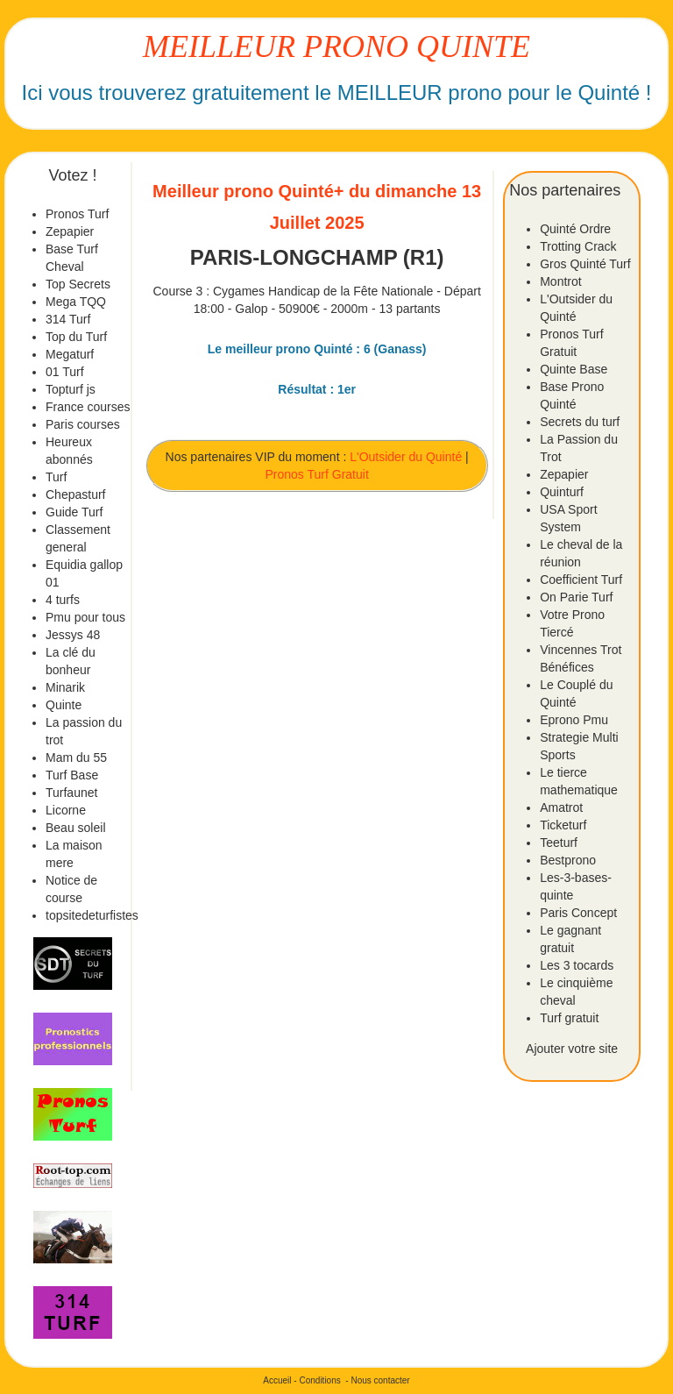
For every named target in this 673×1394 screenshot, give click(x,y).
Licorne (66, 810)
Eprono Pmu (574, 720)
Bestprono (568, 860)
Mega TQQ (76, 302)
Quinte (63, 705)
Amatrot (561, 807)
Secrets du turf (580, 422)
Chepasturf (75, 494)
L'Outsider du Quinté (406, 457)
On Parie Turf (576, 597)
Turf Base (72, 775)
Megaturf (70, 354)
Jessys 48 (73, 635)
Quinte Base (573, 369)
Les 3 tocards (576, 965)
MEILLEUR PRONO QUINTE (336, 46)
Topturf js (71, 389)
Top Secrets (78, 284)
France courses (88, 407)
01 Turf (65, 372)
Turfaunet (71, 793)
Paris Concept (578, 913)
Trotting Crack (578, 246)
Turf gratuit (569, 1018)
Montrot (560, 281)
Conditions (319, 1380)
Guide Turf (74, 512)
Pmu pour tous (85, 617)
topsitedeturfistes (92, 915)
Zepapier (70, 231)
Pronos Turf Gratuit (317, 474)
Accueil (277, 1380)
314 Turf (68, 319)
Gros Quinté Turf (585, 264)
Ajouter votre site (572, 1049)
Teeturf (558, 843)
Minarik (65, 687)
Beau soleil (76, 828)
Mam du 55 (76, 757)
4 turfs (63, 600)
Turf (56, 477)
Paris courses (83, 424)
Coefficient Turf (581, 580)
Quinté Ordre (575, 229)
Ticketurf (563, 825)
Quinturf (562, 492)
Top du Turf (76, 337)
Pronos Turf (77, 214)
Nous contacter (380, 1380)
